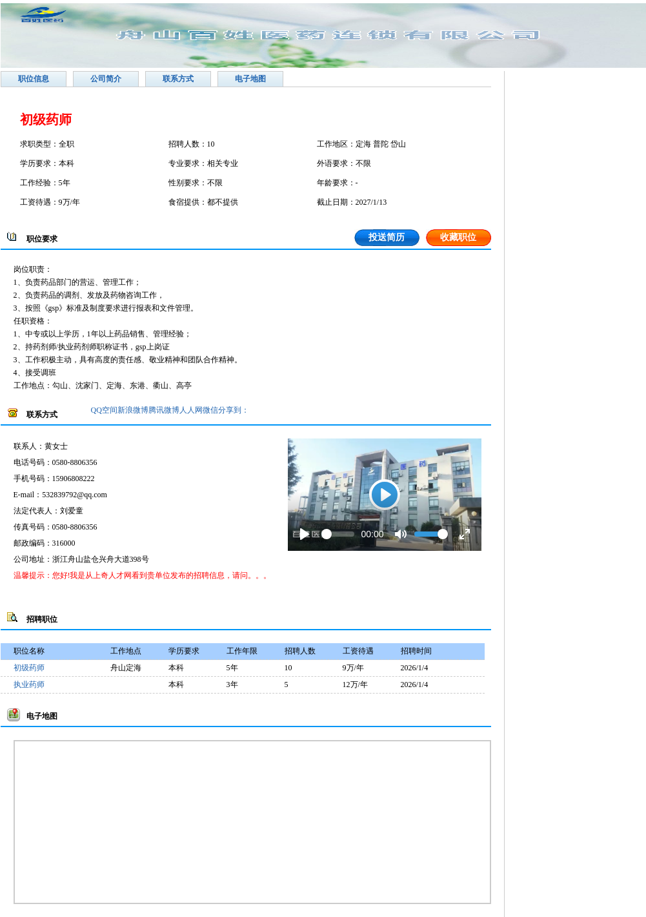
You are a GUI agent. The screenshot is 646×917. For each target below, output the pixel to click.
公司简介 (105, 78)
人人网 (191, 410)
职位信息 (33, 78)
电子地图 (250, 78)
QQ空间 (104, 410)
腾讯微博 (163, 410)
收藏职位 (458, 237)
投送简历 (386, 237)
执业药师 (29, 684)
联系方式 (178, 78)
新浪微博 (132, 410)
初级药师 (29, 667)
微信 (210, 410)
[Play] (304, 534)
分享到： (233, 410)
